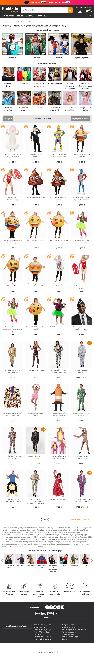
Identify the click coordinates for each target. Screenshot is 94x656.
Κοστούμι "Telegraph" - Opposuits (81, 371)
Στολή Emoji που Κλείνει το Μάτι (35, 242)
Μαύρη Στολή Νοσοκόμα (35, 370)
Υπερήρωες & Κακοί (42, 567)
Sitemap (65, 639)
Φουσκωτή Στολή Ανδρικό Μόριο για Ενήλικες (12, 155)
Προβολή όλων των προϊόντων (81, 519)
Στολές (11, 22)
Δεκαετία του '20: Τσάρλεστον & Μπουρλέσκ (52, 569)
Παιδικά (58, 57)
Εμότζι (39, 108)
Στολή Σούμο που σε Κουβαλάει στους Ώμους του (12, 500)
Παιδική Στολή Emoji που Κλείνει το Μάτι (12, 285)
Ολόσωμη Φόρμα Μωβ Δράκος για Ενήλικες (58, 457)
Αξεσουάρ (30, 16)
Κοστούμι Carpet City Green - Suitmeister (81, 414)
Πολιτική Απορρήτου (69, 632)
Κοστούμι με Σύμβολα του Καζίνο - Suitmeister (12, 457)
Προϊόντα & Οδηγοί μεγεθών (43, 630)
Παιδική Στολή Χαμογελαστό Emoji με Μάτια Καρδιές (35, 285)
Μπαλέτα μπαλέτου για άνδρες (35, 414)
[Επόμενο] (51, 519)
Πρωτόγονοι (74, 566)
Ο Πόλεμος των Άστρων (9, 567)
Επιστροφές (38, 634)
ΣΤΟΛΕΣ (20, 16)
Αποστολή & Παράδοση (42, 632)
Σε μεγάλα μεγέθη (82, 57)
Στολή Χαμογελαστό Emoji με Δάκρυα (81, 155)
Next (92, 560)
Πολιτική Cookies (68, 634)
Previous (2, 560)
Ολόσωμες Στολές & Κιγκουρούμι (70, 85)
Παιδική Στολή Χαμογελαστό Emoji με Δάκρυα (12, 242)
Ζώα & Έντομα (30, 566)
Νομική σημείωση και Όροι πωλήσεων (75, 630)
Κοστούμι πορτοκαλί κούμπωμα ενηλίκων (58, 414)
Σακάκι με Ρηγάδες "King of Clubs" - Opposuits (12, 414)
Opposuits (24, 83)
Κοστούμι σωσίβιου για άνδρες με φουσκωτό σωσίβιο (81, 286)
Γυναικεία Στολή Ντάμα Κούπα (58, 285)
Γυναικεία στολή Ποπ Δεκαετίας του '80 (82, 242)
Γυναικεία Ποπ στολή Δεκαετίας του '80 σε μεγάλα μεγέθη (12, 329)
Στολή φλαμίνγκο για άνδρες (58, 499)
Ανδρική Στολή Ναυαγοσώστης (12, 199)
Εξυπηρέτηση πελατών (16, 626)
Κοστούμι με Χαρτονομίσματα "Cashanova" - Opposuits (35, 501)
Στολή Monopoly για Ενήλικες (35, 155)
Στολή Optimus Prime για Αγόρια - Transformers (81, 199)
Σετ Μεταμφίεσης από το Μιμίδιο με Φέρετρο (81, 328)
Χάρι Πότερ (19, 566)
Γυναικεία (35, 57)
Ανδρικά (12, 57)
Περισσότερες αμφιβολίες (42, 637)
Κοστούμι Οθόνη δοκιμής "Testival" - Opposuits (58, 371)
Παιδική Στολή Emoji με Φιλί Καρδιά (35, 328)
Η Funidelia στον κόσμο (70, 627)
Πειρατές (85, 566)
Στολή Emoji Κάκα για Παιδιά (35, 198)
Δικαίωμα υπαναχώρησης (70, 637)
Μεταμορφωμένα (55, 83)
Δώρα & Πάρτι (43, 16)
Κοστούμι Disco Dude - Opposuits (35, 457)
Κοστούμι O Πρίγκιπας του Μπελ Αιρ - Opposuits (82, 500)
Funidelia (5, 22)
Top (89, 16)
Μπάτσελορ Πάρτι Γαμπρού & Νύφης (85, 85)
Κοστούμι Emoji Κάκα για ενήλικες (58, 199)
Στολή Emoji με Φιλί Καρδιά (58, 241)
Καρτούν (63, 566)
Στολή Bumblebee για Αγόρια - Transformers (58, 155)
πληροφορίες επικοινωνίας (43, 639)
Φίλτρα (7, 119)
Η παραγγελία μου (40, 627)
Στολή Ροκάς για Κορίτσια (58, 327)
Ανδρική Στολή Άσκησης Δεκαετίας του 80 (82, 457)
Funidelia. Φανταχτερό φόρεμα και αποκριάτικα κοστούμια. (10, 10)
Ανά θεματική (8, 16)
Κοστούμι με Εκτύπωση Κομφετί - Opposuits (12, 371)
